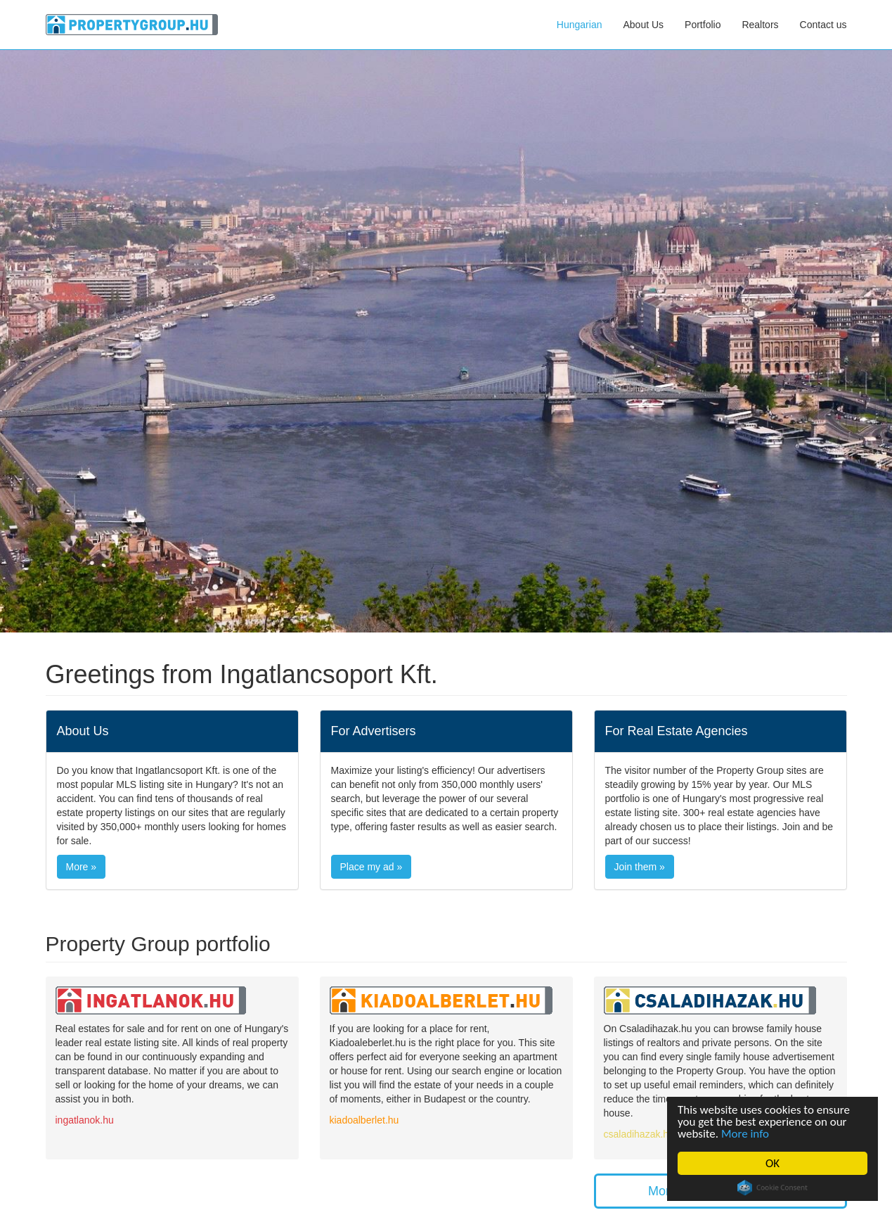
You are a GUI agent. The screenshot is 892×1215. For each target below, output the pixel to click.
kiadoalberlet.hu (364, 1120)
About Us (643, 24)
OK (772, 1163)
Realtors (760, 24)
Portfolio (702, 24)
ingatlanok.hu (85, 1120)
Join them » (639, 866)
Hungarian (579, 24)
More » (81, 866)
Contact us (823, 24)
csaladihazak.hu (639, 1134)
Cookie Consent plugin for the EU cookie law (772, 1187)
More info (745, 1133)
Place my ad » (371, 866)
